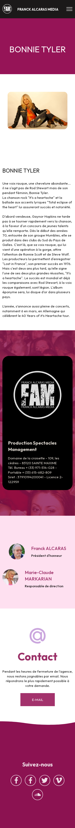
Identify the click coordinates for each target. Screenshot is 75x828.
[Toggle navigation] (69, 9)
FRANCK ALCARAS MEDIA (37, 9)
